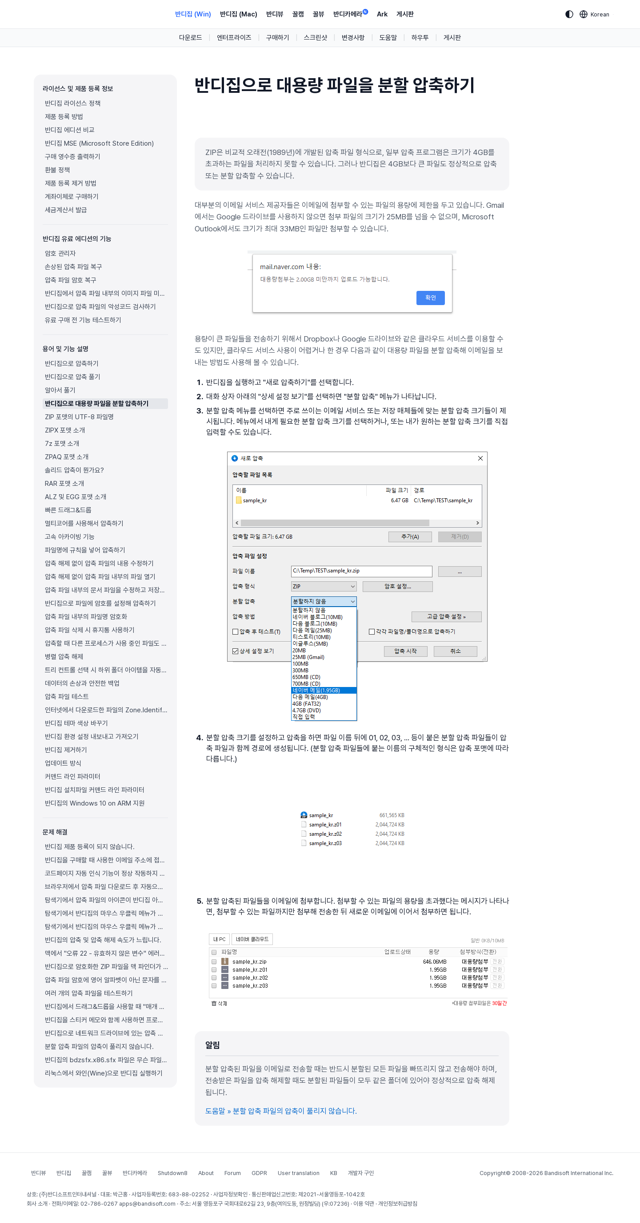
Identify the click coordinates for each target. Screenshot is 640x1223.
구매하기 (277, 38)
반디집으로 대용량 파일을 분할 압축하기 (96, 404)
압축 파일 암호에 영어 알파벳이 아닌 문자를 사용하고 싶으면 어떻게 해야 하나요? (106, 980)
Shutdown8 (173, 1173)
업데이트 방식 (63, 763)
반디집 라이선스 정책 (72, 103)
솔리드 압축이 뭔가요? (74, 470)
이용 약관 (363, 1203)
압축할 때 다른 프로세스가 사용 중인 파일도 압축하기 (106, 643)
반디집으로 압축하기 (72, 364)
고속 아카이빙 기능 (70, 537)
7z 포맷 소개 (62, 444)
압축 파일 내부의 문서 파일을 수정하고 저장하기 (106, 590)
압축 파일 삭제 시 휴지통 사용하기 (90, 630)
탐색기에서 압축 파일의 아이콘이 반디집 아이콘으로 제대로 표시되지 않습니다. (106, 900)
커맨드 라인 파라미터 (72, 777)
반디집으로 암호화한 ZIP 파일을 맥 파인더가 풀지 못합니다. (106, 967)
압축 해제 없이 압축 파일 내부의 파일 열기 (100, 577)
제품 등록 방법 (64, 117)
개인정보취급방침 (397, 1203)
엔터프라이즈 (234, 38)
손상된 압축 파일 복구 (73, 267)
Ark (382, 14)
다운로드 (190, 38)
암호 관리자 (60, 254)
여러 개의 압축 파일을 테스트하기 (89, 993)
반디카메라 (350, 13)
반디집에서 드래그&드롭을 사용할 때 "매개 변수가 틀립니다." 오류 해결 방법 (106, 1007)
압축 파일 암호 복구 (70, 280)
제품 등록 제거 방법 (70, 183)
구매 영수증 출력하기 (72, 157)
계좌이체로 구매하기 (72, 197)
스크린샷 (315, 38)
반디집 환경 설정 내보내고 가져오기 (92, 737)
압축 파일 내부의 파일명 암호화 (86, 617)
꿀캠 (298, 14)
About (206, 1173)
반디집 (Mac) (238, 14)
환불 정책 (57, 170)
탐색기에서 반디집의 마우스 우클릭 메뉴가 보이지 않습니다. (106, 913)
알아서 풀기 (60, 390)
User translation (299, 1173)
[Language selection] (594, 14)
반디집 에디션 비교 (70, 130)
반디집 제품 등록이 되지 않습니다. (90, 847)
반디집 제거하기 (66, 750)
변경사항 (353, 38)
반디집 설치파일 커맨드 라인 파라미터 (94, 790)
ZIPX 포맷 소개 (65, 430)
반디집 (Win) (193, 14)
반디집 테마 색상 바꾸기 (76, 723)
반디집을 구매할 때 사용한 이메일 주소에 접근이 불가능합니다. (106, 860)
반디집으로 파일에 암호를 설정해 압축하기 (100, 604)
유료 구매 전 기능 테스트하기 (83, 320)
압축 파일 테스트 (67, 697)
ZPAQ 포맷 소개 (66, 457)
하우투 (420, 38)
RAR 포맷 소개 (64, 484)
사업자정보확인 (230, 1194)
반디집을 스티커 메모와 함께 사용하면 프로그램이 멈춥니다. (106, 1020)
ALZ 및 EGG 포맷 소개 (75, 497)
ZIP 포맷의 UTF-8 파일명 (79, 417)
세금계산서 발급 (66, 210)
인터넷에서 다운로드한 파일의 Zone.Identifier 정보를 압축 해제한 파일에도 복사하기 (106, 710)
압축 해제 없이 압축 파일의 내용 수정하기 (99, 564)
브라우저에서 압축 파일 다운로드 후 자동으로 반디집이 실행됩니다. (106, 887)
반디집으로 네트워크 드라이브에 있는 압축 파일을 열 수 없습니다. (106, 1033)
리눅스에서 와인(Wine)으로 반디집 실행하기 (104, 1073)
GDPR (259, 1173)
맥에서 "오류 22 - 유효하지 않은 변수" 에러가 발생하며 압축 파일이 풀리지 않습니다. (106, 953)
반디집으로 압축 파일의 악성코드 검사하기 (100, 307)
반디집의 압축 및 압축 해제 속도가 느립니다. (103, 940)
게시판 (405, 14)
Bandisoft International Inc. (578, 1173)
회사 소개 (37, 1203)
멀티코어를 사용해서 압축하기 (84, 524)
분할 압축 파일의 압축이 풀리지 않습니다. (99, 1047)
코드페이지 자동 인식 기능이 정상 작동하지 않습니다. (106, 874)
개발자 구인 (361, 1173)
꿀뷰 (318, 14)
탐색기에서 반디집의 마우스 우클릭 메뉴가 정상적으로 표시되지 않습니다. (106, 927)
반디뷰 (275, 14)
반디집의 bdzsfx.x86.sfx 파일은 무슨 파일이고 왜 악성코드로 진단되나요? (106, 1060)
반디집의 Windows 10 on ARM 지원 (94, 803)
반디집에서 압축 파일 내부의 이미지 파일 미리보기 (106, 294)
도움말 (388, 38)
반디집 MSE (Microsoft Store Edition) (99, 143)
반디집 (63, 1173)
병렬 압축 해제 (64, 657)
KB (333, 1173)
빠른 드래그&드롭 (68, 510)
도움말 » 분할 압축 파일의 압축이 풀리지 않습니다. (281, 1111)
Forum (232, 1173)
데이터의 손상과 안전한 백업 (82, 683)
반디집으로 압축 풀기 (72, 377)
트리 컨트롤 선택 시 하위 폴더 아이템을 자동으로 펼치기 (106, 670)
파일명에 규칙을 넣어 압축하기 (85, 550)
